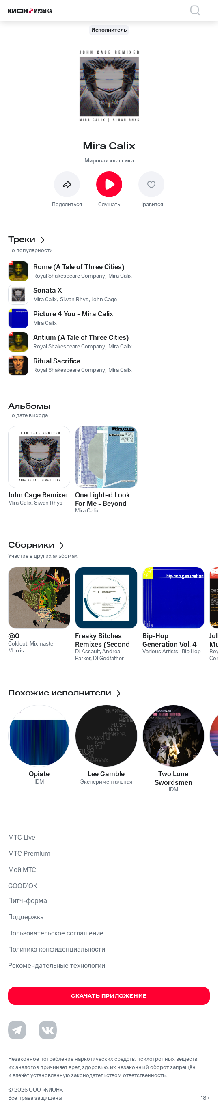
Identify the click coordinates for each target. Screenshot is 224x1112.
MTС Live (21, 837)
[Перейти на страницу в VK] (48, 1030)
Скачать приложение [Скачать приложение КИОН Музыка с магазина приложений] (109, 996)
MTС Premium (29, 854)
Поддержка (26, 917)
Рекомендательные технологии (56, 966)
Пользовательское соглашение (55, 933)
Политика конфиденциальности (56, 949)
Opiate (39, 774)
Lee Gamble (106, 774)
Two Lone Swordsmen (173, 778)
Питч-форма (27, 901)
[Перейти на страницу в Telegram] (17, 1030)
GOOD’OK (22, 886)
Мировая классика (109, 161)
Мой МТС (22, 870)
